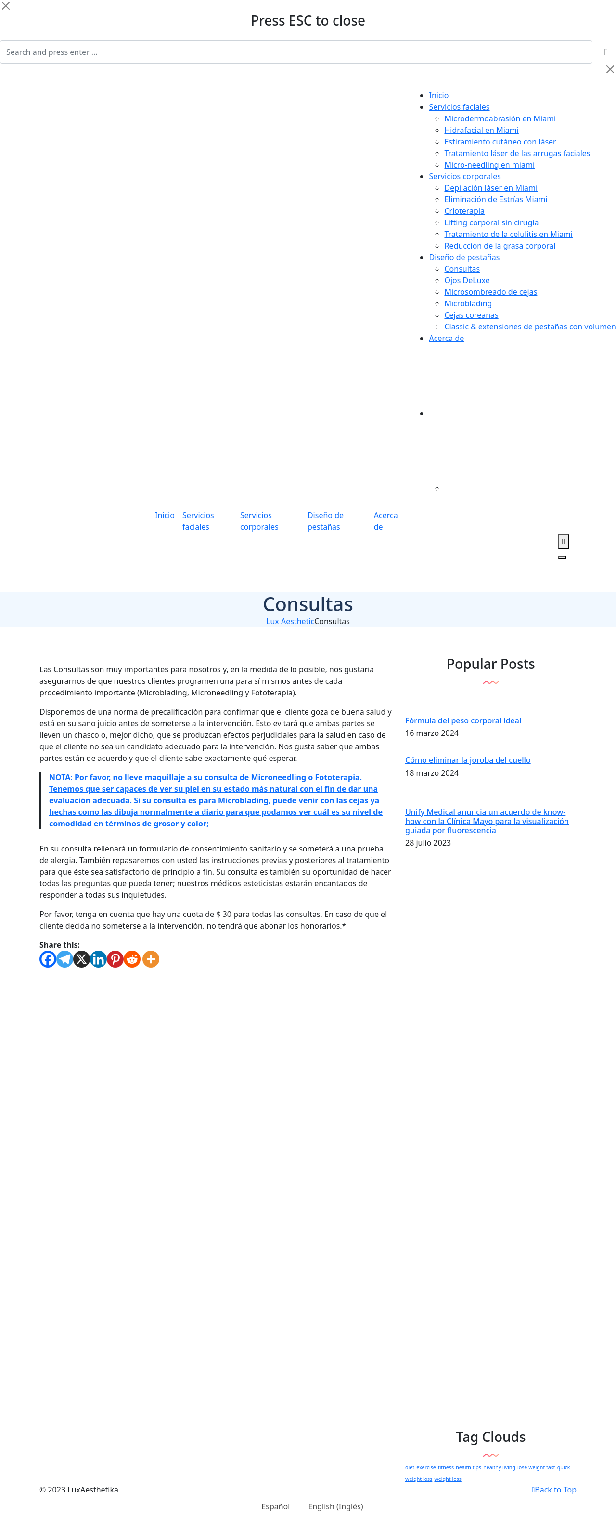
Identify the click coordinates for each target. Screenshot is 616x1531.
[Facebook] (47, 959)
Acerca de (446, 338)
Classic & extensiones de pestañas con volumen (530, 326)
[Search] (296, 52)
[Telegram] (64, 959)
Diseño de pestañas (464, 257)
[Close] (6, 6)
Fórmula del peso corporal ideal (463, 720)
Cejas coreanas (471, 315)
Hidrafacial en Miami (481, 130)
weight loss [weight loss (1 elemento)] (447, 1479)
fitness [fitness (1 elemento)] (446, 1467)
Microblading (468, 303)
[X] (81, 959)
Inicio (439, 95)
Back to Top (554, 1489)
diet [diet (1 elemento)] (409, 1467)
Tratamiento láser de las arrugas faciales (517, 153)
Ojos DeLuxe (466, 280)
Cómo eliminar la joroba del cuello (468, 760)
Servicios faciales (459, 107)
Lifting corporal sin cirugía (491, 222)
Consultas (462, 268)
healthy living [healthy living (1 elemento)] (499, 1467)
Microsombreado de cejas (490, 292)
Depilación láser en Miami (491, 188)
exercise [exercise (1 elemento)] (426, 1467)
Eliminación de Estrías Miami (495, 199)
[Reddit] (132, 959)
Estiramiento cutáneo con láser (500, 141)
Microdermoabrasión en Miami (500, 118)
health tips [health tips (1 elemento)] (468, 1467)
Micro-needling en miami (489, 164)
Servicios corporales (465, 176)
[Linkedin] (98, 959)
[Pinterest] (115, 959)
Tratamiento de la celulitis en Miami (508, 234)
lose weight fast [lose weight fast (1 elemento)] (536, 1467)
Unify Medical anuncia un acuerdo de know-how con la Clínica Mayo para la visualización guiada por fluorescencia (487, 821)
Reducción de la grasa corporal (499, 245)
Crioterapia (464, 211)
